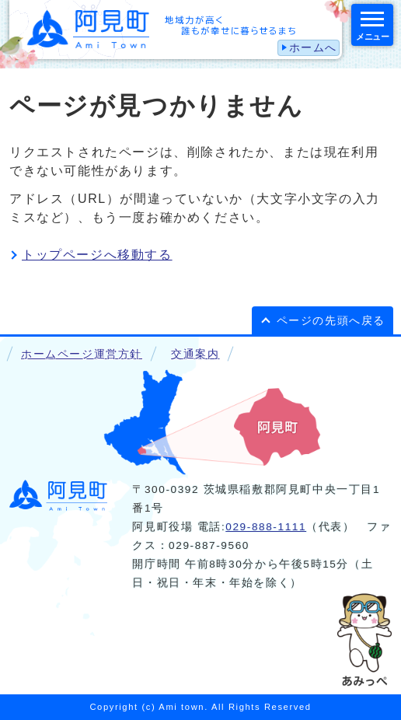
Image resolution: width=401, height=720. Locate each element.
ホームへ (313, 48)
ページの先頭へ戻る (331, 321)
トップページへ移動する (97, 254)
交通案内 (195, 354)
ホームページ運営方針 (81, 354)
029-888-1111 (265, 527)
